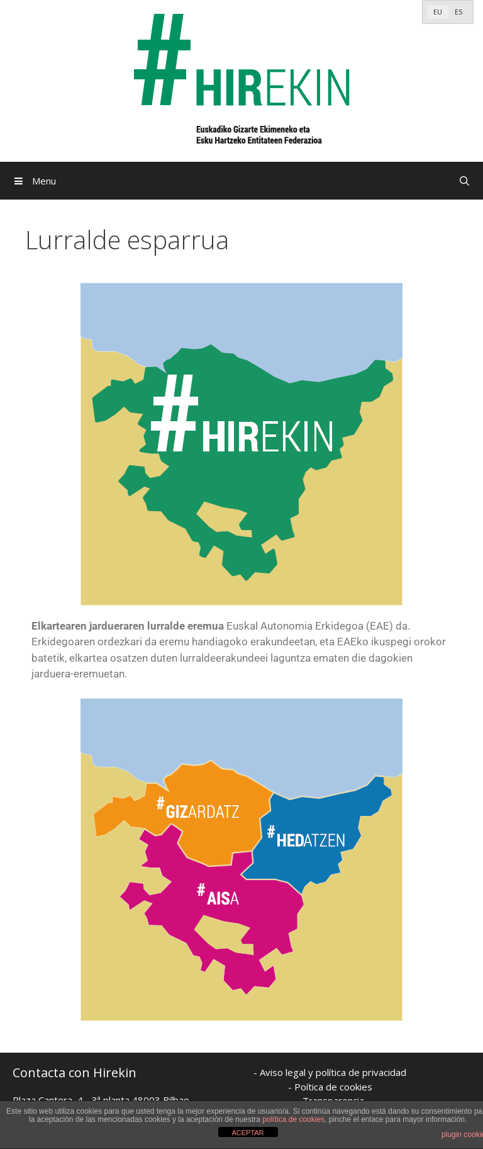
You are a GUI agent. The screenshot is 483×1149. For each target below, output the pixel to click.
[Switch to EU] (437, 12)
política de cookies (293, 1119)
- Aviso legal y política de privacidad (329, 1072)
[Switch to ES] (458, 12)
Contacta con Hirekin (74, 1072)
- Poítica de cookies (330, 1086)
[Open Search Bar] (464, 181)
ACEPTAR (247, 1132)
